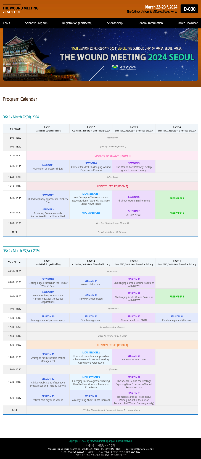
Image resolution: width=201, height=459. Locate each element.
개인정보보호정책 (106, 445)
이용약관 (90, 445)
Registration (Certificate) (77, 23)
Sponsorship (115, 23)
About (6, 23)
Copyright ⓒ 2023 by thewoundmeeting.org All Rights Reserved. (100, 440)
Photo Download (188, 23)
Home (20, 8)
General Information (150, 23)
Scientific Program (36, 23)
